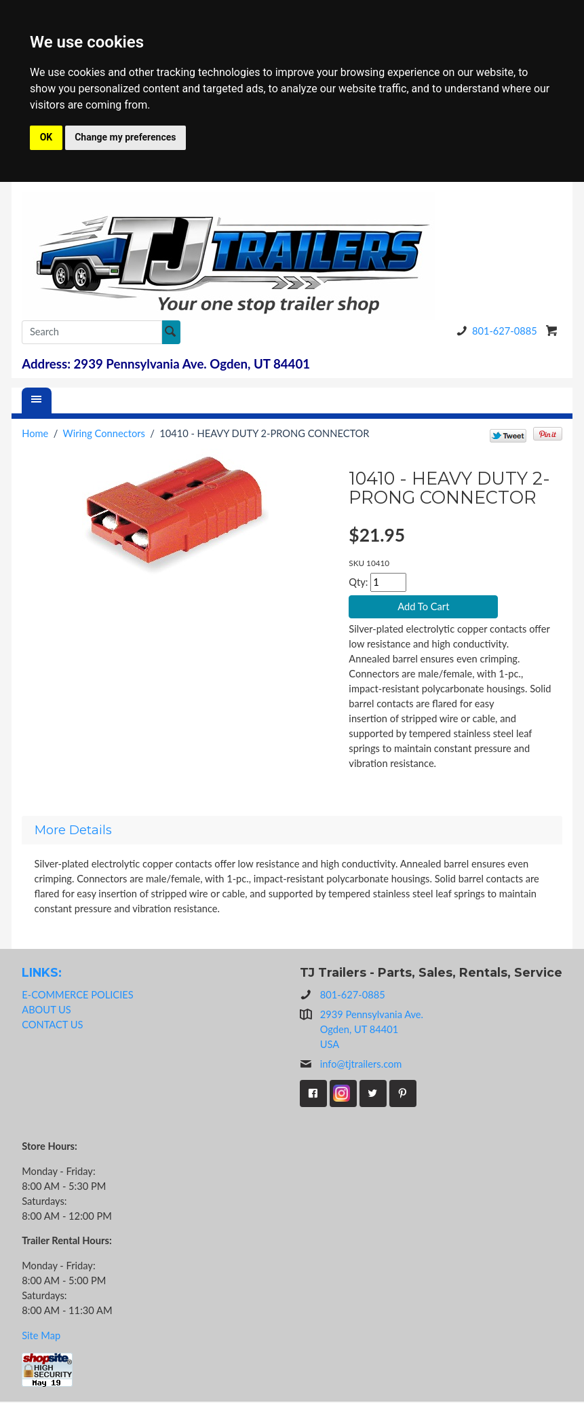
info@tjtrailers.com (351, 1066)
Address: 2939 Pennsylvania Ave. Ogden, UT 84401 (166, 363)
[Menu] (37, 400)
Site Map (41, 1336)
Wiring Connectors (104, 433)
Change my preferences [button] (125, 137)
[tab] (292, 831)
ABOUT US (46, 1010)
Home (35, 433)
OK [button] (46, 137)
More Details (73, 831)
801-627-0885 (494, 330)
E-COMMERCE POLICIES (77, 995)
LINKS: (42, 973)
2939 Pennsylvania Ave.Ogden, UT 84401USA (371, 1030)
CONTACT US (52, 1025)
